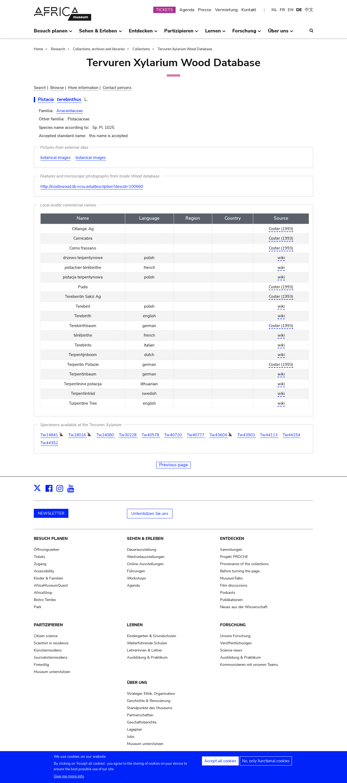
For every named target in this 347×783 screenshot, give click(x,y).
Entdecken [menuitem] (143, 33)
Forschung (233, 625)
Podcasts (227, 592)
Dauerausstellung (141, 549)
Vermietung (226, 10)
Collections (141, 49)
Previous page (173, 465)
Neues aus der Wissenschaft (243, 607)
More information (83, 87)
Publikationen (231, 599)
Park (37, 607)
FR (282, 10)
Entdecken (232, 538)
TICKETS (164, 10)
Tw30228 (128, 435)
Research (58, 49)
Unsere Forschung (235, 635)
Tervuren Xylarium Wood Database (185, 49)
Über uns (137, 682)
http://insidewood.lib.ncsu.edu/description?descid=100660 (91, 186)
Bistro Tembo (45, 599)
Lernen (135, 625)
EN (291, 10)
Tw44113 (269, 435)
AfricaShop (43, 592)
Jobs (130, 736)
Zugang (40, 563)
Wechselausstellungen (145, 556)
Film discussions (233, 585)
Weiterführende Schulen (147, 643)
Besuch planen (51, 538)
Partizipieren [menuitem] (181, 33)
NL (274, 10)
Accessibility (44, 571)
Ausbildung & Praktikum (147, 657)
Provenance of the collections (244, 563)
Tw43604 (218, 435)
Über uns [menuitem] (280, 33)
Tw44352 (49, 443)
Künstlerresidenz (47, 650)
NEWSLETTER (51, 513)
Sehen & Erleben (145, 538)
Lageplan (134, 729)
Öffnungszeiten (46, 549)
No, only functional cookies (266, 761)
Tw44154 (291, 435)
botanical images (55, 157)
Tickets (39, 556)
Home (38, 49)
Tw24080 (105, 435)
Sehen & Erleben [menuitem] (100, 33)
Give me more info (69, 776)
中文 (309, 10)
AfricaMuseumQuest (51, 585)
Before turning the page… (241, 571)
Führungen (136, 571)
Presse (204, 10)
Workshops (136, 578)
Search (40, 87)
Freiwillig (41, 664)
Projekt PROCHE (234, 556)
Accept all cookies (220, 761)
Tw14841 (49, 435)
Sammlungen (231, 549)
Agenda (186, 10)
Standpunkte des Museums (149, 707)
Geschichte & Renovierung (148, 700)
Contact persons (117, 87)
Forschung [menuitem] (246, 33)
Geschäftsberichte (141, 722)
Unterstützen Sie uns (149, 513)
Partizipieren (48, 625)
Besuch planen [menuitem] (53, 33)
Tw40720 (173, 435)
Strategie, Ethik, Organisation (151, 693)
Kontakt (248, 10)
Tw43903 (246, 435)
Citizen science (45, 635)
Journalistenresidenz (50, 657)
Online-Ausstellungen (145, 563)
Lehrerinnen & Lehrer (144, 650)
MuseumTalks (231, 578)
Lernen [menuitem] (215, 33)
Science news (231, 650)
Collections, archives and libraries (99, 49)
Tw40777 (196, 435)
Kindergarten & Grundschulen (151, 635)
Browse (57, 87)
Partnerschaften (140, 715)
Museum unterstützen (52, 671)
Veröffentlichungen (236, 643)
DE (299, 10)
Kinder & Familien (48, 578)
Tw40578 (151, 435)
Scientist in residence (51, 643)
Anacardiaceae (69, 110)
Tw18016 (77, 435)
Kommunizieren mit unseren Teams (249, 664)
